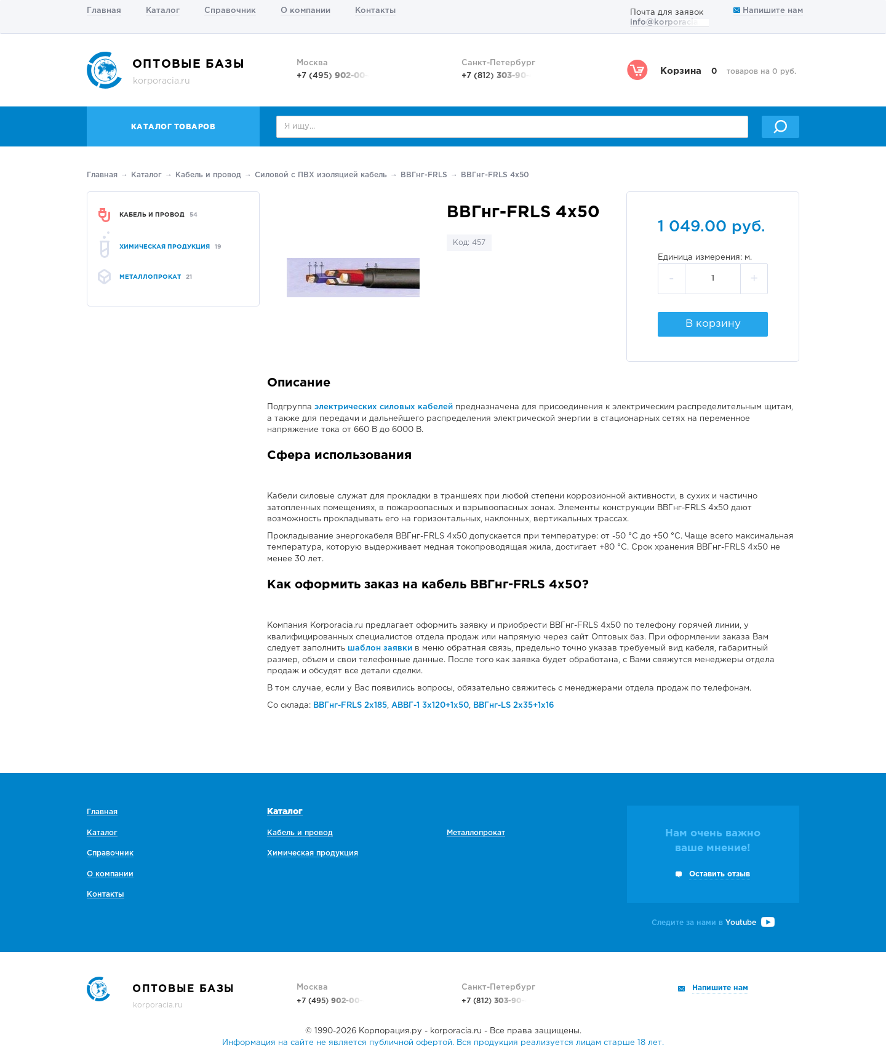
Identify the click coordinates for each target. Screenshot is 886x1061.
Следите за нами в (713, 922)
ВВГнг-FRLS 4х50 (495, 175)
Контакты (375, 10)
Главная (104, 10)
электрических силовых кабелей (383, 407)
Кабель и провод (208, 175)
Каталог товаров (173, 127)
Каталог (163, 10)
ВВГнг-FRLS (424, 175)
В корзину (713, 324)
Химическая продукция (312, 853)
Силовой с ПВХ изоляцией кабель (321, 175)
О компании (305, 10)
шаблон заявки (380, 648)
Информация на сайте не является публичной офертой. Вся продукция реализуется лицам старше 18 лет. (443, 1042)
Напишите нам (768, 10)
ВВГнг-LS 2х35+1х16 (513, 705)
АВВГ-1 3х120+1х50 (430, 705)
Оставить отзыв (719, 874)
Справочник (230, 10)
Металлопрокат (476, 833)
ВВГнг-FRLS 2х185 (350, 705)
